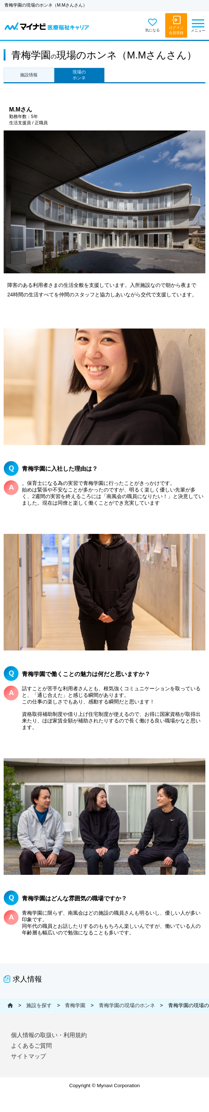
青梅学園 (75, 1005)
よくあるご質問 (31, 1046)
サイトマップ (28, 1056)
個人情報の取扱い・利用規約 (49, 1035)
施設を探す (39, 1005)
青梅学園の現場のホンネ (127, 1005)
